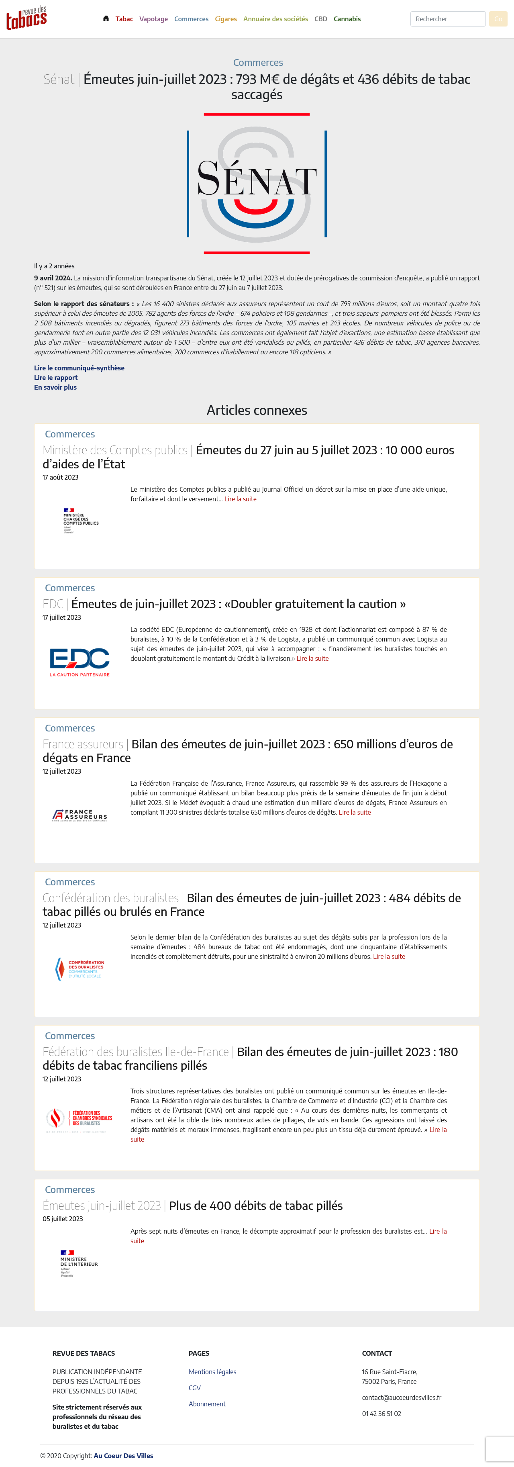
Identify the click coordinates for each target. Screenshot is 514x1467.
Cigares (226, 19)
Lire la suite (240, 499)
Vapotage (153, 19)
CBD (320, 19)
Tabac (124, 19)
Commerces (191, 19)
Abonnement (207, 1404)
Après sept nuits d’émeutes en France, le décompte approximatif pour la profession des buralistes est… (280, 1231)
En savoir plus (55, 387)
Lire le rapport (56, 378)
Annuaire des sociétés (275, 19)
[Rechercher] (448, 19)
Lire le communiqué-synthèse (79, 368)
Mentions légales (213, 1372)
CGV (195, 1388)
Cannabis (347, 19)
